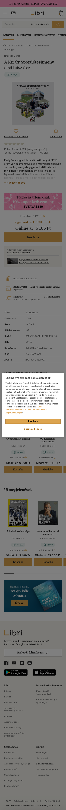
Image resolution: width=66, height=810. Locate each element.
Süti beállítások (33, 429)
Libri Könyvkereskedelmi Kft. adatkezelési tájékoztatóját (26, 410)
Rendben (33, 421)
